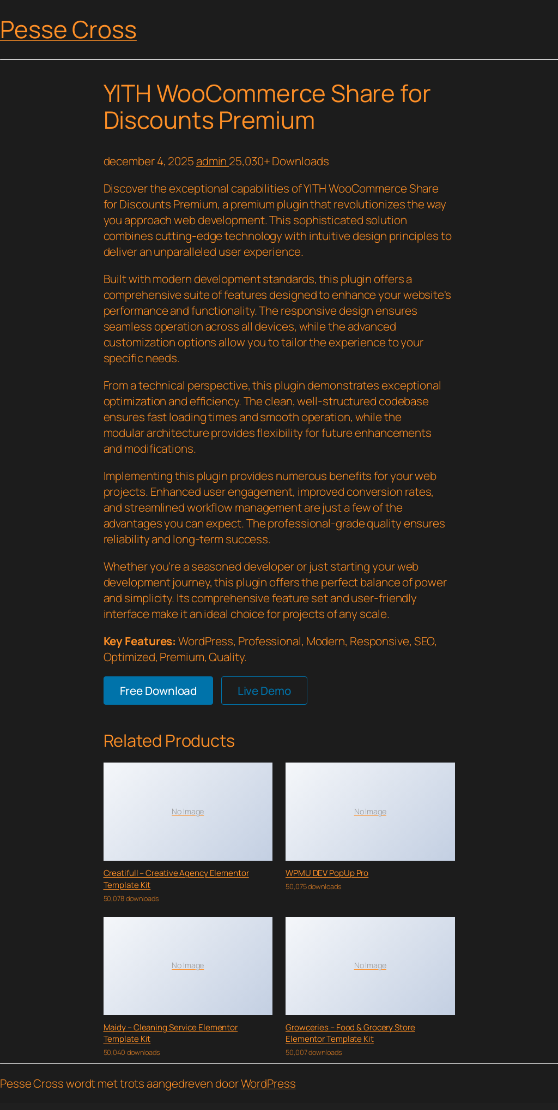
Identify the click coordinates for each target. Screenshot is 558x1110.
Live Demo (264, 690)
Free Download (158, 690)
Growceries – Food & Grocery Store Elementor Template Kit (350, 1033)
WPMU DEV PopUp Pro (327, 873)
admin (212, 161)
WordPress (268, 1083)
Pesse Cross (68, 29)
